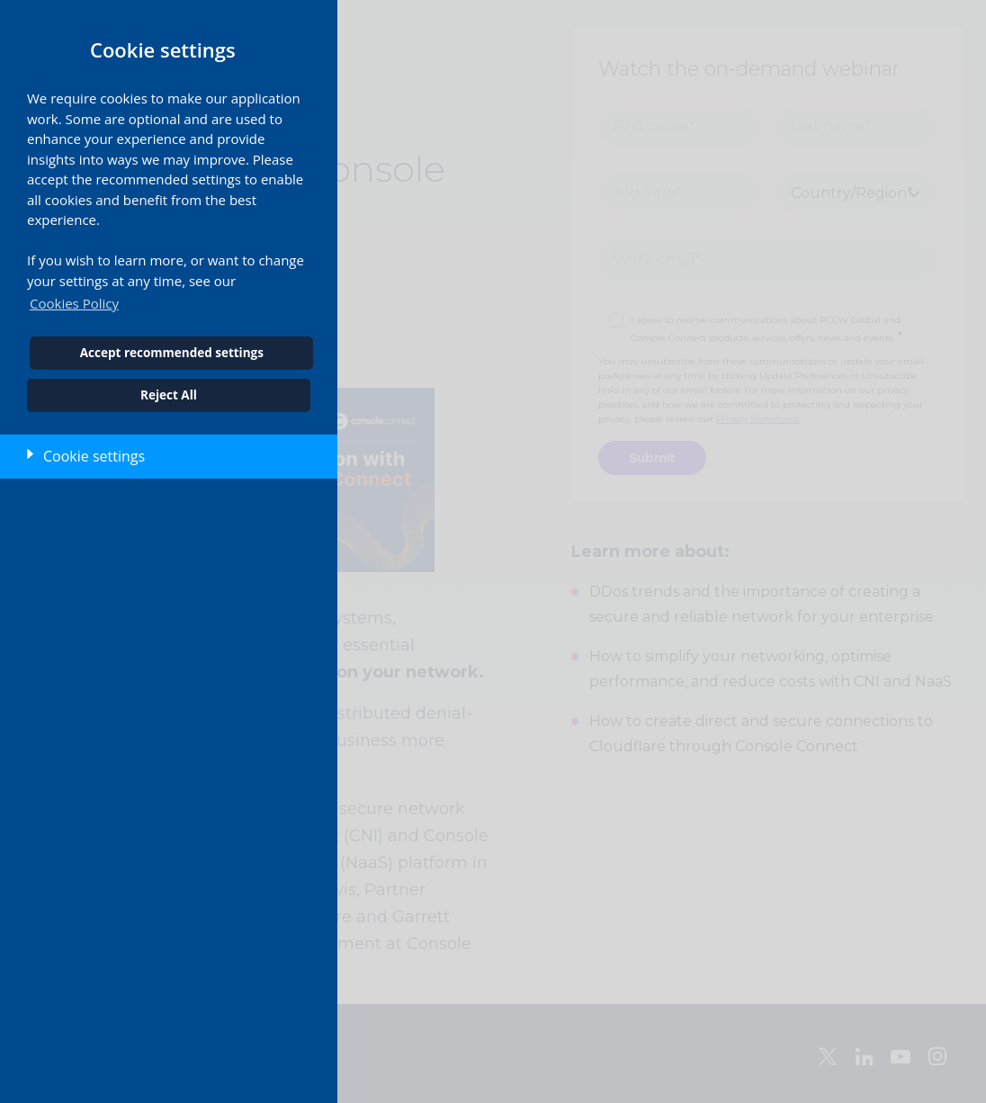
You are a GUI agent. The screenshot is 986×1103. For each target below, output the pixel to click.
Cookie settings (94, 456)
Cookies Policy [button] (74, 303)
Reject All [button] (168, 395)
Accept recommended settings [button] (172, 353)
